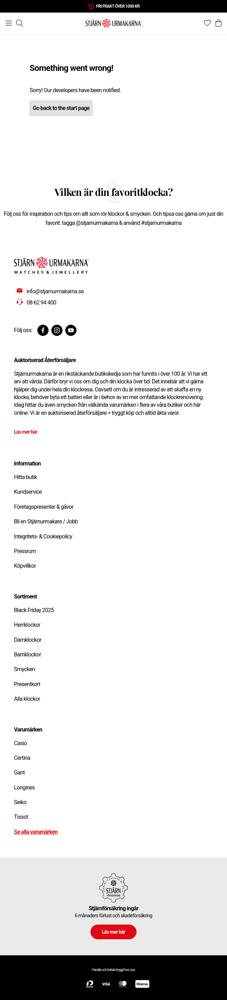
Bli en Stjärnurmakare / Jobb (46, 521)
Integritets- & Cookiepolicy (43, 536)
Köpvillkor (25, 565)
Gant (19, 772)
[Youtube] (70, 330)
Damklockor (27, 640)
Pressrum (25, 551)
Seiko (20, 802)
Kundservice (28, 491)
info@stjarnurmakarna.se (55, 291)
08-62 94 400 (41, 302)
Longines (24, 787)
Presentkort (27, 684)
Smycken (24, 669)
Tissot (21, 817)
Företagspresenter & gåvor (43, 506)
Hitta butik (25, 477)
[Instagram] (57, 330)
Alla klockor (27, 699)
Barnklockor (27, 654)
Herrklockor (27, 625)
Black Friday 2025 (34, 610)
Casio (20, 743)
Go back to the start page (61, 108)
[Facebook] (43, 330)
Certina (22, 758)
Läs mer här (25, 432)
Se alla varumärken (36, 832)
